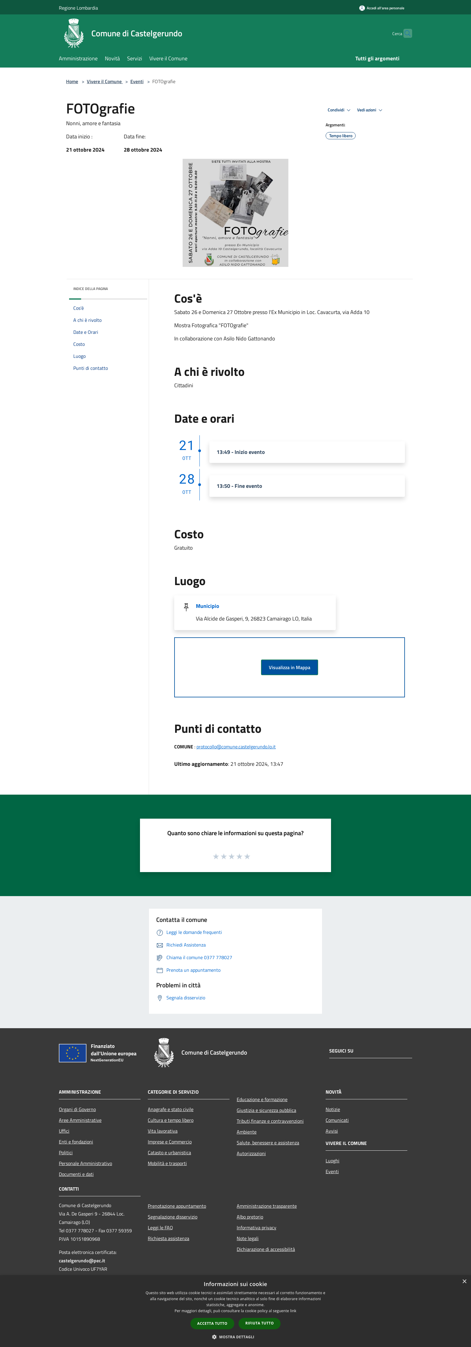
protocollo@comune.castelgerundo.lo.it (236, 746)
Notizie (333, 1109)
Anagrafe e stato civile (170, 1109)
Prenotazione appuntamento (177, 1206)
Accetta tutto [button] (212, 1323)
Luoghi (332, 1160)
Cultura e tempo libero (170, 1120)
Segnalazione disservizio (172, 1216)
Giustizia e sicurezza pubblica (266, 1110)
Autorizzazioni (251, 1153)
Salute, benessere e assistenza (268, 1142)
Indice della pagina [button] (90, 288)
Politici (66, 1152)
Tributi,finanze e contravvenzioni (270, 1121)
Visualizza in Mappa (289, 667)
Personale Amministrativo (85, 1163)
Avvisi (332, 1130)
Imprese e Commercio (170, 1141)
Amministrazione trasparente (267, 1206)
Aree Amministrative (80, 1120)
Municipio (207, 606)
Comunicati (337, 1120)
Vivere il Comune (105, 81)
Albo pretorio (250, 1216)
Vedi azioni (370, 110)
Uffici (64, 1130)
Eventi (137, 81)
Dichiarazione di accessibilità (266, 1249)
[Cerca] (405, 33)
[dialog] (235, 1311)
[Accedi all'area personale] (381, 8)
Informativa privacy (256, 1227)
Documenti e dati (76, 1174)
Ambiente (247, 1131)
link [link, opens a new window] (293, 1310)
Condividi (340, 110)
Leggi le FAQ (160, 1227)
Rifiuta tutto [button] (259, 1323)
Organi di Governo (77, 1109)
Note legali (248, 1238)
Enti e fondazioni (76, 1141)
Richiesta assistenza (168, 1238)
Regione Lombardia (78, 7)
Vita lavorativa (163, 1130)
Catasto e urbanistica (169, 1152)
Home (72, 81)
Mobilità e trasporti (167, 1163)
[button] (235, 1337)
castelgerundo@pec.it (82, 1260)
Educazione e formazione (262, 1099)
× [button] (464, 1281)
